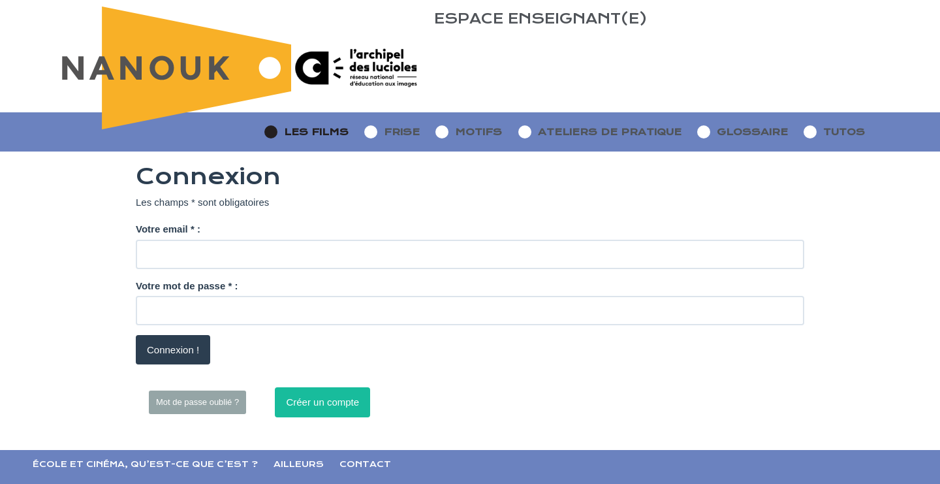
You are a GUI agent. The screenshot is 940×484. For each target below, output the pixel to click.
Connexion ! (173, 349)
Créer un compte (322, 402)
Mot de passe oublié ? (197, 402)
